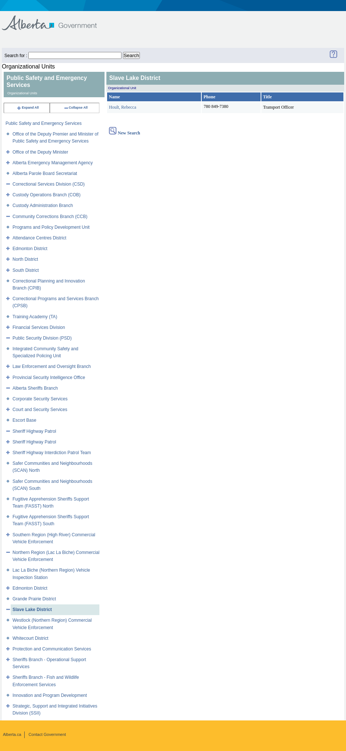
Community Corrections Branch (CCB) (50, 216)
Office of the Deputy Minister (40, 152)
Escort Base (24, 420)
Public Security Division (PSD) (42, 338)
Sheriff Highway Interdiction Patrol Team (52, 452)
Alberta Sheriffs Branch (35, 388)
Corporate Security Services (40, 398)
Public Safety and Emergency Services (44, 123)
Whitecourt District (30, 638)
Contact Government (47, 734)
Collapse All (76, 107)
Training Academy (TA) (35, 316)
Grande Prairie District (34, 598)
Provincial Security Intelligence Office (49, 377)
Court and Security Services (40, 409)
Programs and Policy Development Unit (51, 227)
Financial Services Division (39, 327)
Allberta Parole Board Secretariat (45, 173)
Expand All (28, 107)
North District (25, 259)
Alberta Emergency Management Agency (53, 162)
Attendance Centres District (39, 238)
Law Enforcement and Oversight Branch (52, 366)
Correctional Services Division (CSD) (49, 184)
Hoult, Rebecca (122, 107)
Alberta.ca (12, 734)
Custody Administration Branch (43, 205)
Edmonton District (30, 248)
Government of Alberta (55, 19)
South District (26, 270)
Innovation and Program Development (50, 695)
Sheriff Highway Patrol (34, 431)
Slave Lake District (32, 609)
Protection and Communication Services (52, 649)
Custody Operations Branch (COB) (47, 194)
